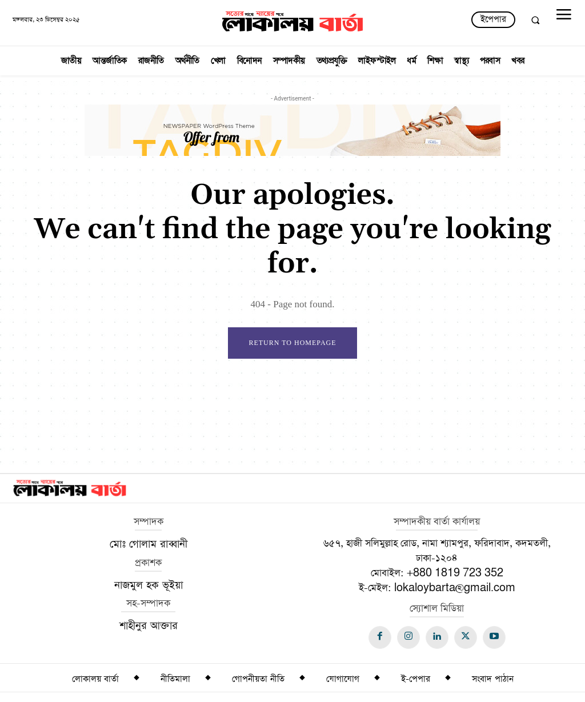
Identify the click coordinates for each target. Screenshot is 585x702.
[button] (535, 20)
